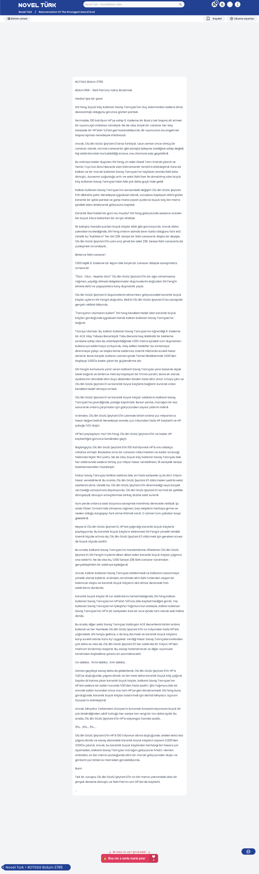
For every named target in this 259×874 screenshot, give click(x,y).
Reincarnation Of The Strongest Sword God (67, 12)
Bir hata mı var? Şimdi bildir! (130, 852)
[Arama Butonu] (181, 4)
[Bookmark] (214, 18)
